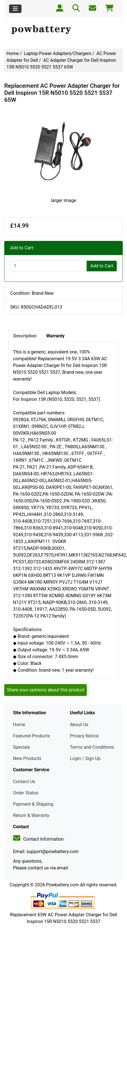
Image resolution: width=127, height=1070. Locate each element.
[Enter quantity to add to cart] (48, 266)
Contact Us (24, 781)
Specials (21, 747)
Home (13, 53)
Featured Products (31, 736)
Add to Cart (101, 266)
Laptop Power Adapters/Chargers (57, 53)
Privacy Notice (84, 736)
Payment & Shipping (33, 804)
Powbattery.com (62, 884)
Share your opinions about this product (45, 690)
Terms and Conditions (92, 747)
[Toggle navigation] (15, 9)
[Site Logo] (63, 29)
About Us (79, 724)
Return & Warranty (31, 815)
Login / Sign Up (85, 758)
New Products (27, 758)
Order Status (25, 793)
